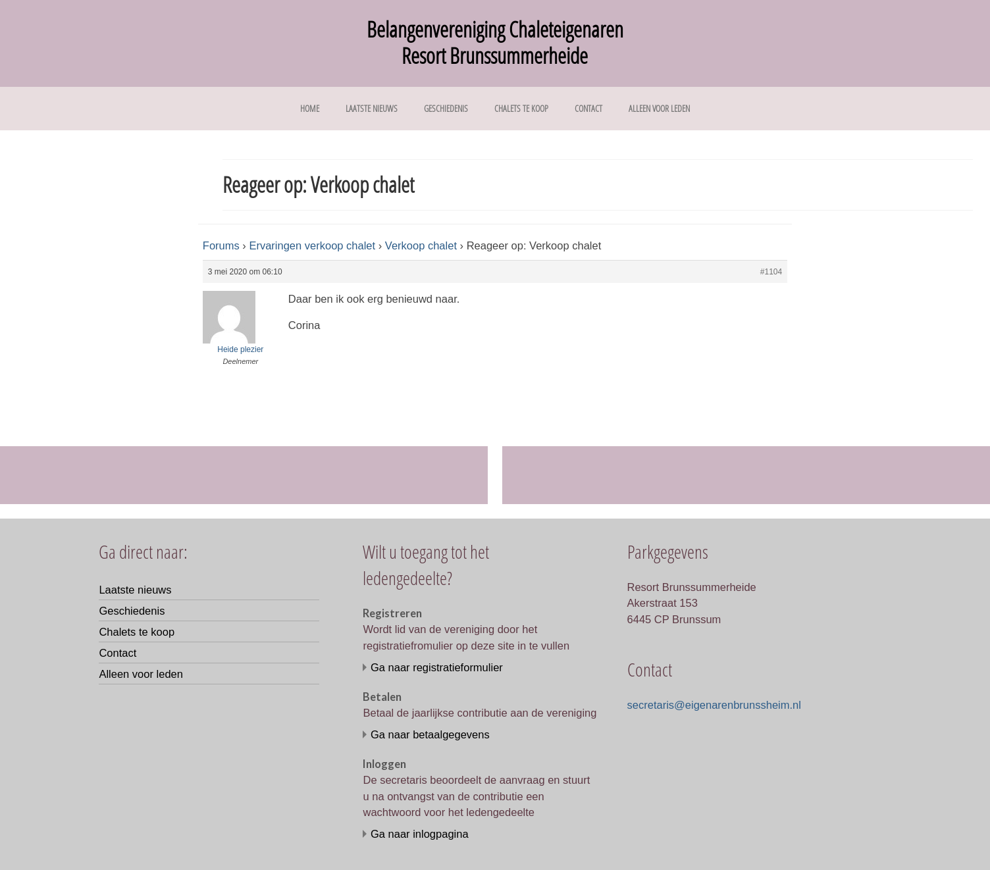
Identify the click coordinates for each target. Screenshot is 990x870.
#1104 (771, 271)
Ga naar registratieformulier (437, 667)
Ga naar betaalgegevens (430, 734)
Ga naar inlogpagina (420, 834)
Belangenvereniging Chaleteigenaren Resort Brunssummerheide (495, 42)
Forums (221, 245)
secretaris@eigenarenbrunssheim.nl (714, 705)
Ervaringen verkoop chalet (312, 245)
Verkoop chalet (421, 245)
